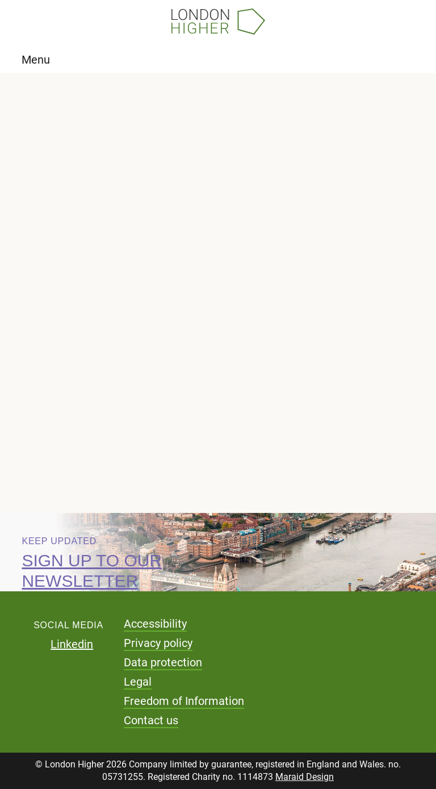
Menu (36, 59)
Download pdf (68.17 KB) (141, 432)
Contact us (151, 720)
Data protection (163, 662)
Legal (138, 681)
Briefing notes (86, 240)
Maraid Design (304, 776)
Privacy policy (158, 643)
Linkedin (72, 644)
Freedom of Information (184, 701)
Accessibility (155, 624)
